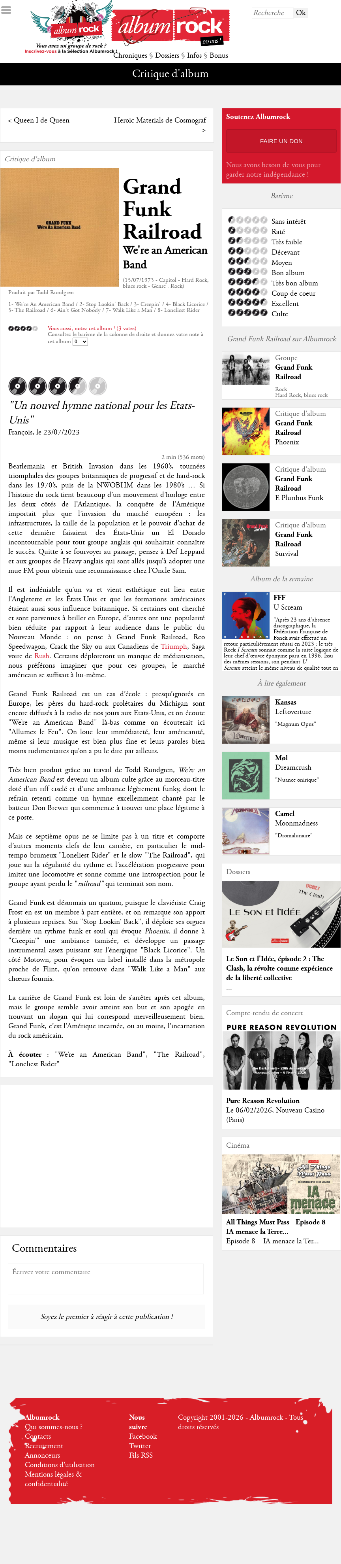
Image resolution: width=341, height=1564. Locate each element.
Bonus (219, 55)
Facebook (143, 1436)
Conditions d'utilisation (60, 1465)
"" (281, 650)
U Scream (288, 607)
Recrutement (44, 1446)
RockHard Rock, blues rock (301, 392)
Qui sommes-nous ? (53, 1427)
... (229, 987)
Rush (41, 656)
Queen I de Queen (41, 120)
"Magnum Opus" (295, 724)
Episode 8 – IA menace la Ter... (272, 1241)
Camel (284, 813)
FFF (279, 598)
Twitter (140, 1446)
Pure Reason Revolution (263, 1100)
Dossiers (167, 55)
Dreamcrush (293, 768)
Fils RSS (141, 1455)
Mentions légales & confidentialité (53, 1479)
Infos (194, 55)
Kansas (285, 702)
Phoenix (287, 442)
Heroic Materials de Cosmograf (160, 120)
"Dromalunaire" (294, 836)
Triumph (174, 647)
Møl (281, 758)
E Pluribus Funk (299, 498)
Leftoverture (293, 712)
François (20, 432)
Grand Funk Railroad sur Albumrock (281, 339)
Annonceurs (42, 1455)
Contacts (38, 1436)
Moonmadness (296, 823)
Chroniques (130, 55)
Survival (286, 554)
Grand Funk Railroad (162, 210)
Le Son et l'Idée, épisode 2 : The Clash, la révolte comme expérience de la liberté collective (279, 968)
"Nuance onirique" (297, 780)
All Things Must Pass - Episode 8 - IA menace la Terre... (278, 1227)
